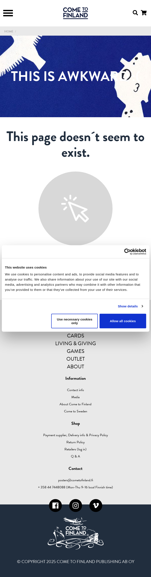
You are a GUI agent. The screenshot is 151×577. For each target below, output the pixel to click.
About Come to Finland (75, 404)
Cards (75, 336)
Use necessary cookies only (74, 321)
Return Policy (75, 442)
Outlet (75, 359)
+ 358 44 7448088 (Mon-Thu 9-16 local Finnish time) (75, 487)
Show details (128, 306)
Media (75, 397)
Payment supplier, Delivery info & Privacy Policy (75, 435)
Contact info (75, 390)
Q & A (75, 456)
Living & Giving (75, 343)
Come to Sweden (75, 411)
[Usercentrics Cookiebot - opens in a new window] (127, 252)
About (75, 366)
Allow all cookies (123, 321)
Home (8, 31)
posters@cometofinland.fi (75, 480)
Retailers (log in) (75, 449)
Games (75, 351)
